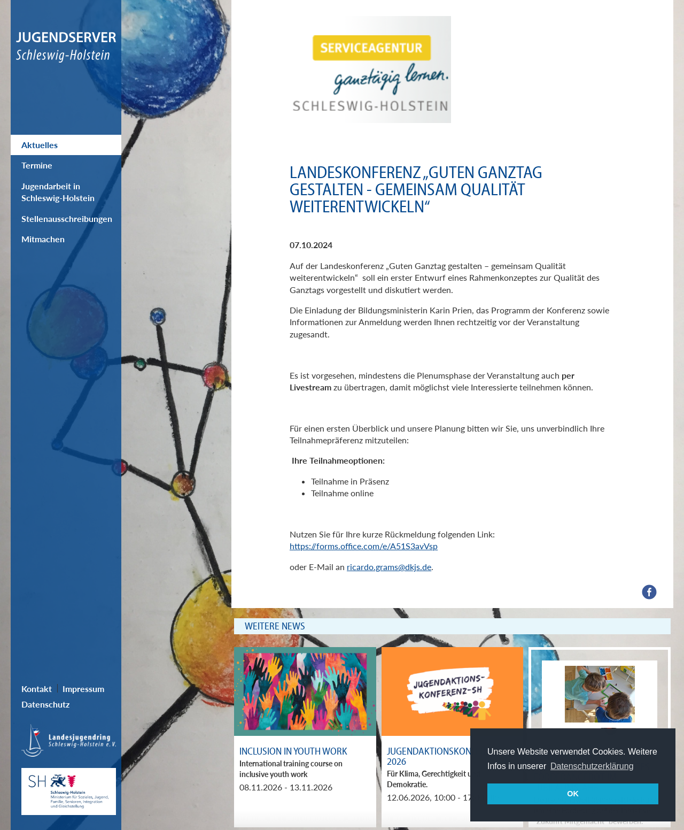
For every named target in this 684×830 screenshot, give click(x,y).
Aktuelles (39, 145)
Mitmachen (43, 239)
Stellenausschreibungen (66, 218)
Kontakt (36, 688)
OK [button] (573, 793)
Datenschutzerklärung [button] (592, 766)
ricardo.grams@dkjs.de (389, 567)
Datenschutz (45, 704)
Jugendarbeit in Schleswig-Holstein (58, 192)
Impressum (83, 688)
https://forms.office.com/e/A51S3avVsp (364, 546)
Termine (36, 165)
